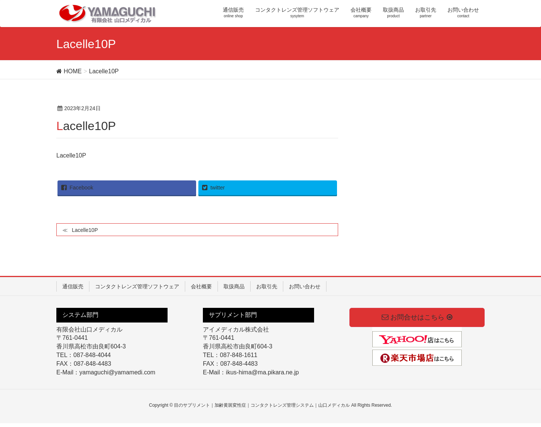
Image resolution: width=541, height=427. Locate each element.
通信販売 (72, 286)
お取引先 (266, 286)
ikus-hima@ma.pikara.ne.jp (262, 372)
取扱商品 (234, 286)
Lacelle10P (71, 155)
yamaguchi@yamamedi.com (117, 372)
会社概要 (201, 286)
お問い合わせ (304, 286)
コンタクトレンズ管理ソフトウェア (137, 286)
